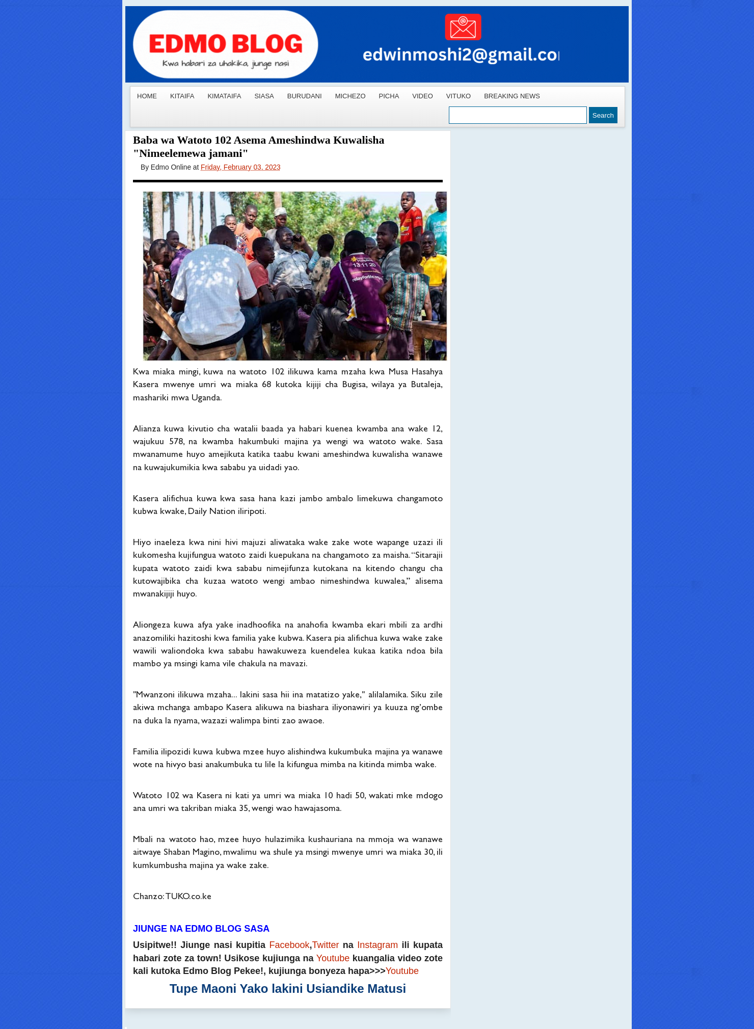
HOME (147, 96)
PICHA (389, 96)
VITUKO (458, 96)
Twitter (325, 945)
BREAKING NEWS (512, 96)
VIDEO (422, 96)
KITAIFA (182, 96)
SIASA (264, 96)
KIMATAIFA (224, 96)
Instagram (377, 945)
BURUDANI (304, 96)
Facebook (289, 945)
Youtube (333, 958)
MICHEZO (350, 96)
